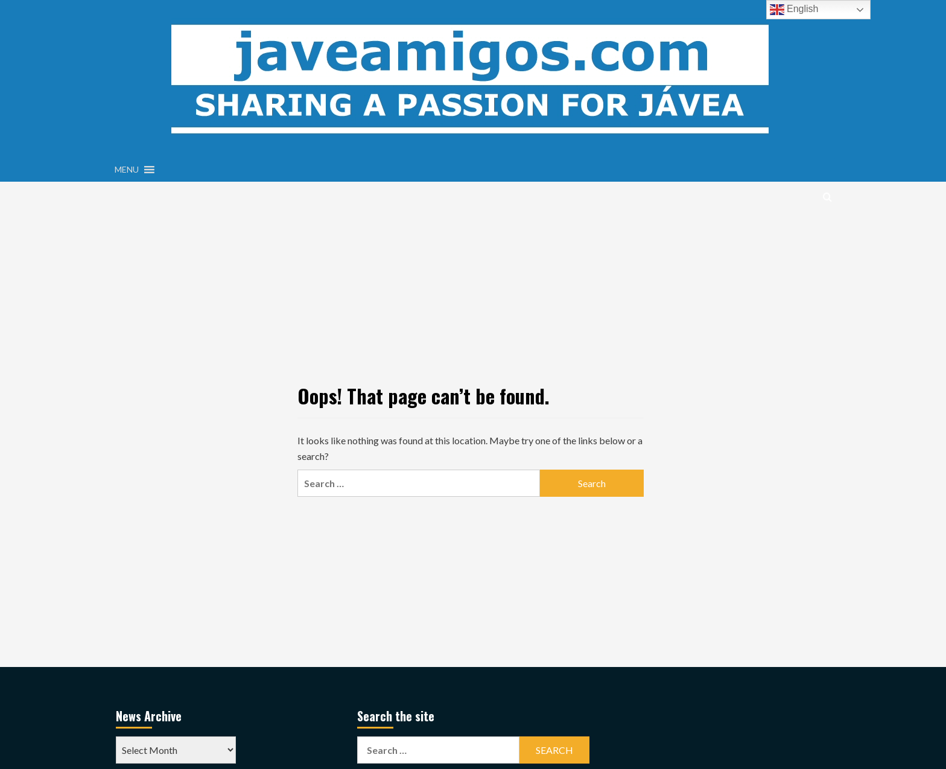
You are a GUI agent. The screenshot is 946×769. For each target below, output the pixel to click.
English (794, 9)
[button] (127, 170)
